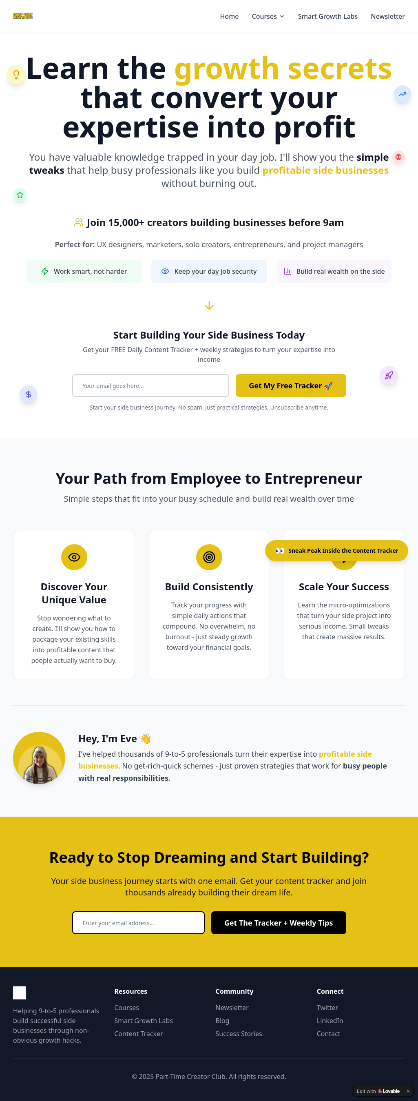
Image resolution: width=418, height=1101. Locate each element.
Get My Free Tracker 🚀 (291, 385)
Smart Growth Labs (328, 16)
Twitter (327, 1007)
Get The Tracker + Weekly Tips (278, 923)
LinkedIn (330, 1020)
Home (229, 16)
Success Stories (239, 1033)
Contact (329, 1033)
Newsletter (388, 16)
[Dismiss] (408, 1091)
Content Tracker (138, 1033)
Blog (223, 1020)
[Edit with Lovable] (378, 1091)
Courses (268, 16)
